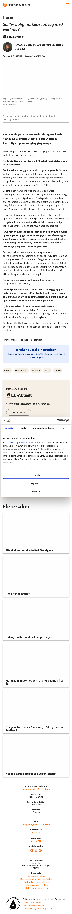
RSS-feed (36, 832)
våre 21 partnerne (18, 442)
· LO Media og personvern (36, 888)
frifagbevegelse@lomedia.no (36, 789)
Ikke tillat (36, 491)
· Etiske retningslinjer (36, 876)
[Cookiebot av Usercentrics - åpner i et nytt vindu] (57, 421)
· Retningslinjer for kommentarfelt (36, 879)
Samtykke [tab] (8, 428)
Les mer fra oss (19, 412)
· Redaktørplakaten (32, 902)
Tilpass (36, 483)
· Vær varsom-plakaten (33, 905)
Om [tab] (63, 428)
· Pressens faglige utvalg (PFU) (37, 908)
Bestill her (36, 840)
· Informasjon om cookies (36, 885)
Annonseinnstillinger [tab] (43, 428)
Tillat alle (36, 475)
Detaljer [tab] (23, 428)
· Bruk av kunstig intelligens (36, 882)
